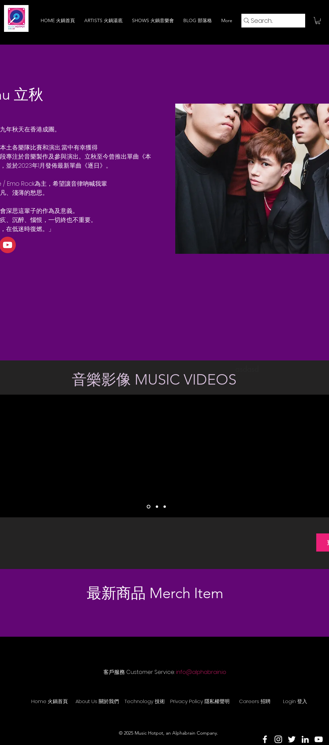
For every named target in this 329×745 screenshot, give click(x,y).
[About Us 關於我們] (97, 701)
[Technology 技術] (145, 701)
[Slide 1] (148, 506)
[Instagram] (278, 739)
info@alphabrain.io (201, 672)
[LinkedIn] (305, 739)
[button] (318, 20)
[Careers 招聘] (255, 701)
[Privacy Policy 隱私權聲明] (200, 701)
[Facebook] (265, 739)
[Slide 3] (164, 506)
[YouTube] (319, 739)
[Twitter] (292, 739)
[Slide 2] (157, 506)
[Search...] (271, 20)
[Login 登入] (295, 701)
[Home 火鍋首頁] (49, 701)
